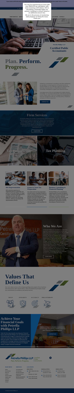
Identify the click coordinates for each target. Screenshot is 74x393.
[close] (51, 2)
